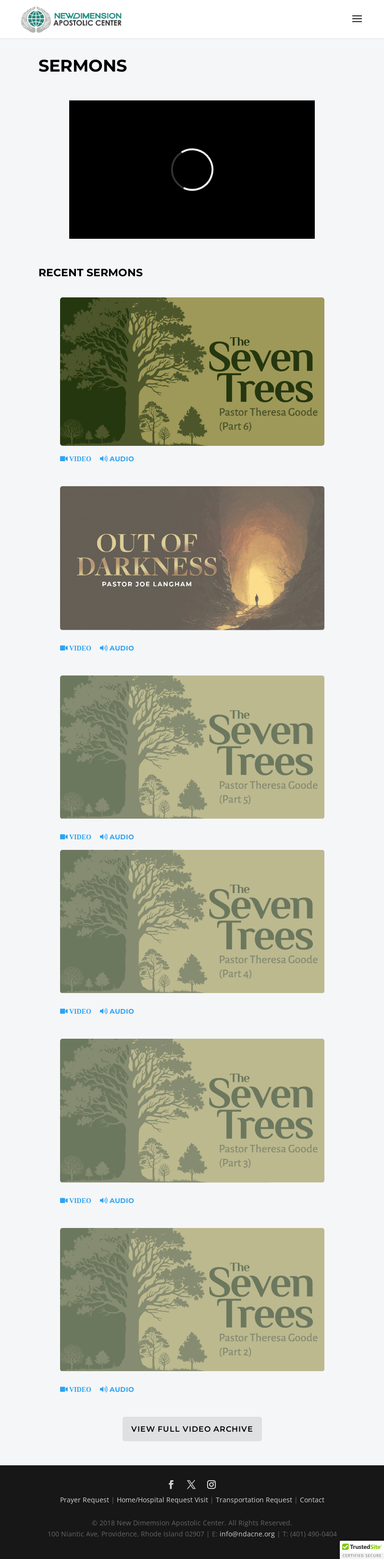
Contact (312, 1499)
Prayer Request (84, 1499)
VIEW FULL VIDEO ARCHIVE (192, 1429)
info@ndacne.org (247, 1533)
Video (79, 458)
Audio (117, 458)
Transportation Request (254, 1499)
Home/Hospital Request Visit (162, 1499)
